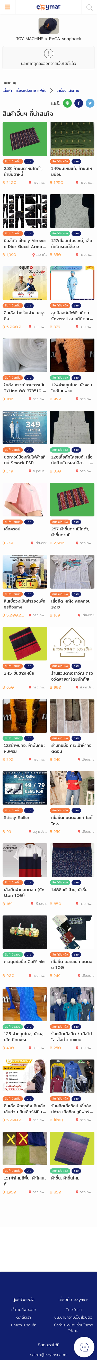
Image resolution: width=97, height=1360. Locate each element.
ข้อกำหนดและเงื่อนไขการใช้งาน (73, 1328)
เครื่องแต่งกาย (68, 90)
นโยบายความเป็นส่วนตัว (73, 1317)
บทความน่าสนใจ (23, 1325)
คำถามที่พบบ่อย (23, 1309)
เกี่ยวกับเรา (73, 1309)
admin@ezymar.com (48, 1355)
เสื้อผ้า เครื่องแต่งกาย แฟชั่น (25, 90)
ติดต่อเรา (23, 1317)
